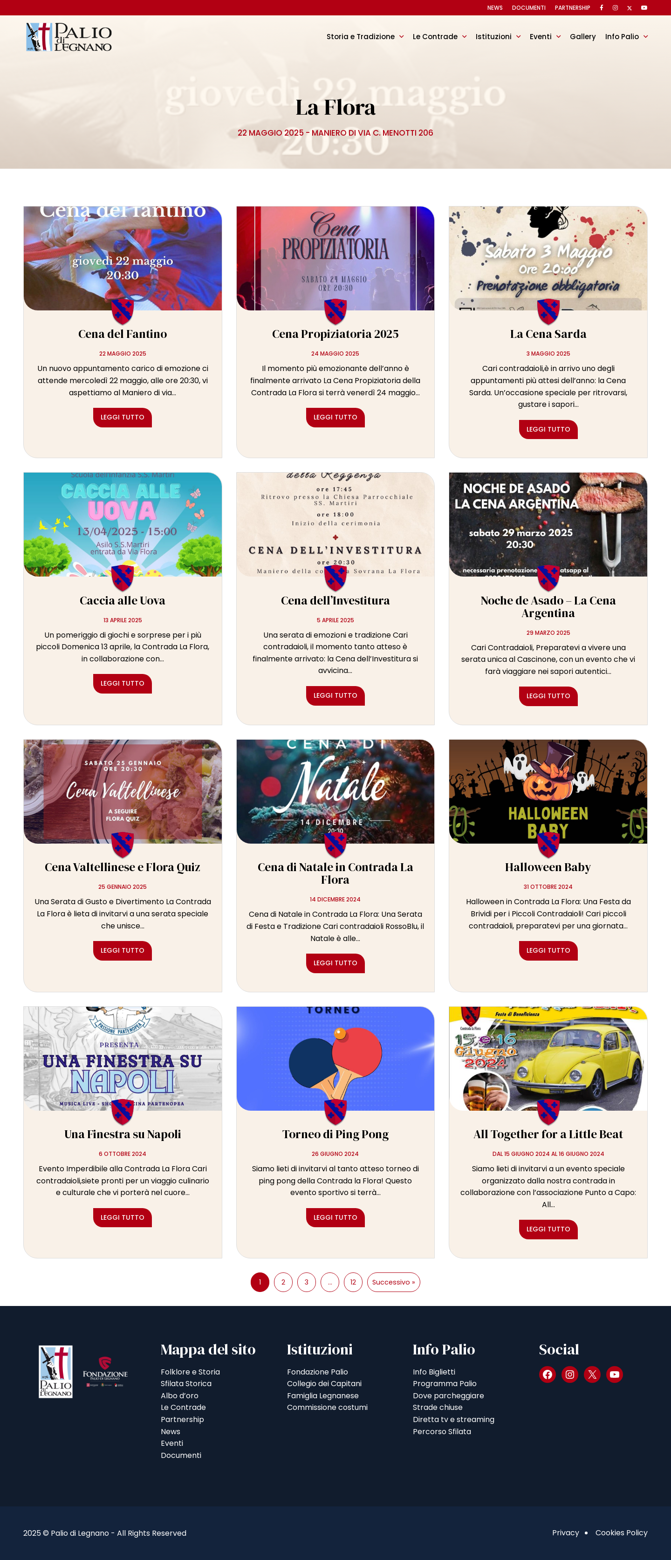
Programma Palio (445, 1383)
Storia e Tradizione (361, 36)
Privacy (565, 1532)
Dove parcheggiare (448, 1395)
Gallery (583, 36)
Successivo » (393, 1282)
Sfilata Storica (186, 1383)
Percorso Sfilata (442, 1431)
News (495, 8)
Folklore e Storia (190, 1372)
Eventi (541, 36)
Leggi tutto (122, 417)
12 (353, 1282)
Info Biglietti (434, 1372)
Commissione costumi (327, 1407)
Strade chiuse (438, 1407)
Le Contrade (435, 36)
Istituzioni (494, 36)
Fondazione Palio (317, 1372)
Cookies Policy (622, 1532)
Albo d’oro (180, 1395)
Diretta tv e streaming (453, 1419)
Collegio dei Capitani (324, 1383)
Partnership (572, 8)
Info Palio (622, 36)
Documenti (529, 8)
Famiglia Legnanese (323, 1395)
